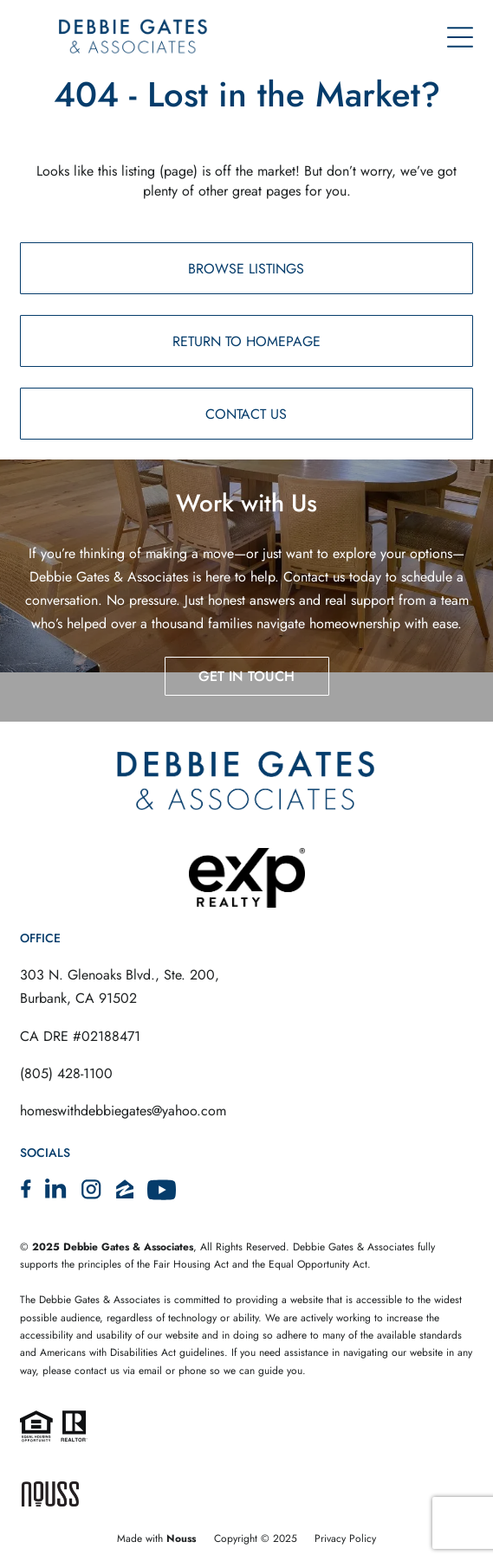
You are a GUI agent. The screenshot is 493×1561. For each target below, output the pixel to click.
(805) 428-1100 (66, 1073)
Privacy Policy (345, 1538)
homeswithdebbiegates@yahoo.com (123, 1111)
